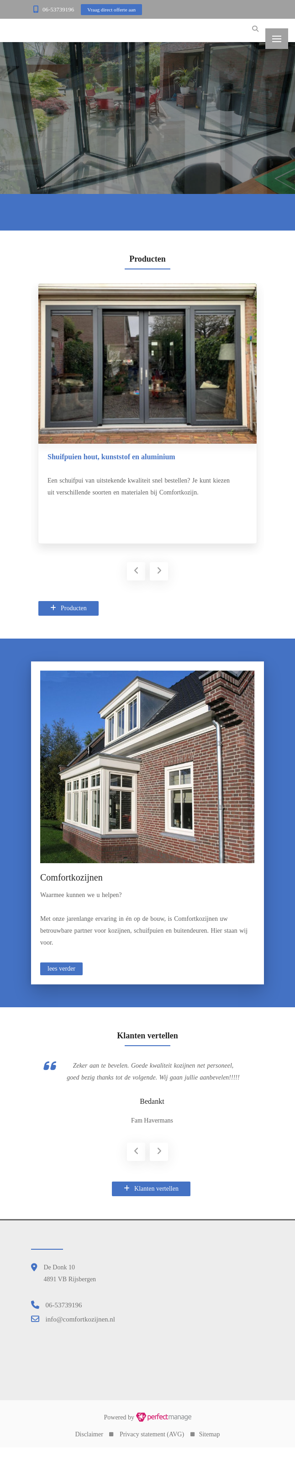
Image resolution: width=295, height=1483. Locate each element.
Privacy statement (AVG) (152, 1469)
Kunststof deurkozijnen (79, 457)
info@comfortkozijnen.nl (81, 1353)
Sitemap (209, 1469)
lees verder (61, 968)
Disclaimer (89, 1469)
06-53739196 (58, 9)
